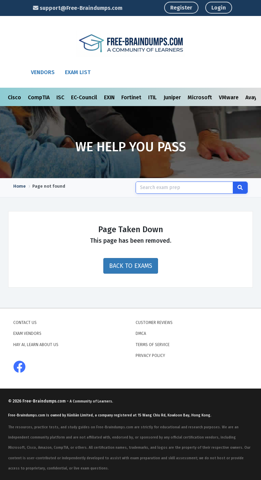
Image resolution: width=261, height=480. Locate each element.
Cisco (15, 97)
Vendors (43, 72)
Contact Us (25, 322)
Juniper (172, 97)
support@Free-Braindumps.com (77, 8)
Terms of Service (153, 344)
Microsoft (200, 97)
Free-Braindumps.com (44, 401)
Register (181, 7)
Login (218, 7)
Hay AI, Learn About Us (35, 344)
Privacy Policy (150, 355)
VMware (229, 97)
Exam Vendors (27, 333)
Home (19, 186)
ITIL (153, 97)
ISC (61, 97)
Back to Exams (130, 266)
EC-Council (85, 97)
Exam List (77, 72)
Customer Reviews (154, 322)
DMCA (141, 333)
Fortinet (132, 97)
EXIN (110, 97)
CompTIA (39, 97)
